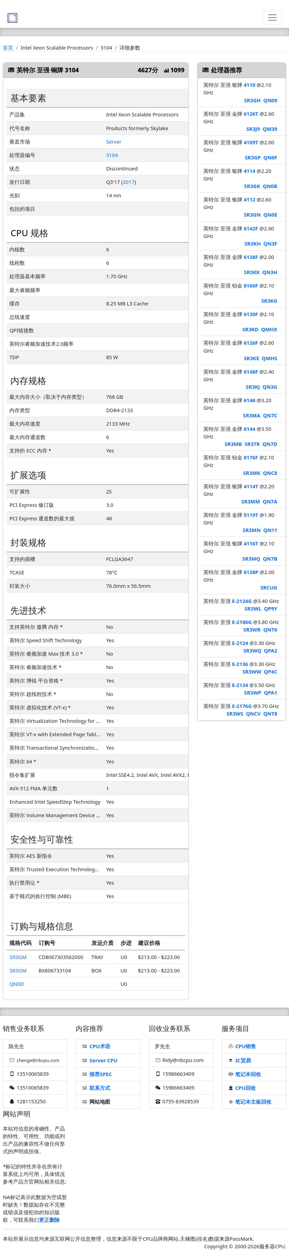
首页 (8, 47)
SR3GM (18, 957)
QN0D (16, 983)
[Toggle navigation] (272, 17)
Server (113, 141)
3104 (112, 155)
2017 (129, 181)
